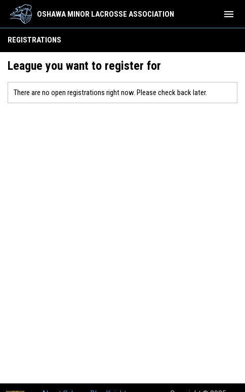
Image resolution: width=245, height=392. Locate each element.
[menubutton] (229, 14)
